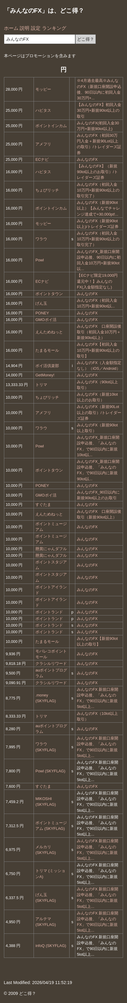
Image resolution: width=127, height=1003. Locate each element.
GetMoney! (44, 375)
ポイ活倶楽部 (47, 365)
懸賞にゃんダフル (51, 549)
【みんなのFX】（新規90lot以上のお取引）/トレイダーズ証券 (97, 172)
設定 (36, 28)
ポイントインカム (51, 125)
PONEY (42, 313)
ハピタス (43, 110)
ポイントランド (49, 612)
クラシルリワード (51, 663)
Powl (39, 260)
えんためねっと (49, 332)
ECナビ (42, 159)
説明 (24, 28)
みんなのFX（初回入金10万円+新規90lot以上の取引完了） (98, 190)
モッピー (43, 89)
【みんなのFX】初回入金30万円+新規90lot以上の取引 (99, 110)
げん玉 (41, 303)
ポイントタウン (49, 293)
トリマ (41, 384)
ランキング (54, 28)
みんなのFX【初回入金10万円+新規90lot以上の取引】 (98, 350)
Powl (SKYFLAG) (50, 771)
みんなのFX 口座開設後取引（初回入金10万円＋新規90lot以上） (99, 332)
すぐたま (43, 504)
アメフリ (43, 144)
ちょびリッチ (47, 190)
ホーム (11, 28)
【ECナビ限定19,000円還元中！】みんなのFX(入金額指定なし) (97, 281)
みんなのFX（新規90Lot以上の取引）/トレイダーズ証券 (99, 412)
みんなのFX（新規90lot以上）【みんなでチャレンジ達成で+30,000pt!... (98, 208)
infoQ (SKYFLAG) (50, 945)
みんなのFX (87, 159)
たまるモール (47, 350)
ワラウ (41, 239)
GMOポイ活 (46, 319)
